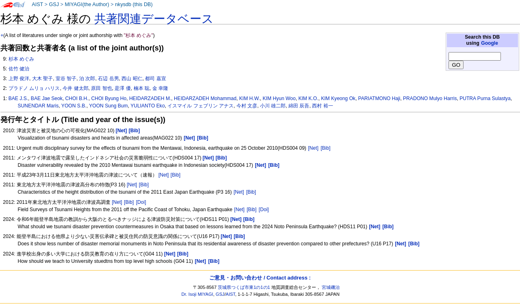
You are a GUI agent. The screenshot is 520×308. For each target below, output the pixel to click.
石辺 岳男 (108, 78)
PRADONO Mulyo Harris (430, 98)
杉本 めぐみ (21, 59)
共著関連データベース (154, 18)
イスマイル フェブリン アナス (200, 106)
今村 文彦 (246, 106)
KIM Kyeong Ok (338, 98)
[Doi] (141, 202)
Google (489, 43)
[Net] (313, 148)
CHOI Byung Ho (108, 98)
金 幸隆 (160, 88)
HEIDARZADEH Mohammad (205, 98)
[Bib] (325, 148)
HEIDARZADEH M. (150, 98)
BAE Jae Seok (47, 98)
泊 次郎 (87, 78)
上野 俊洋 (19, 78)
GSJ (54, 4)
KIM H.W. (249, 98)
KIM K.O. (308, 98)
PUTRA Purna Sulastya (485, 98)
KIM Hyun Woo (279, 98)
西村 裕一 (322, 106)
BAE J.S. (18, 98)
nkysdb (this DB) (134, 4)
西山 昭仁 (131, 78)
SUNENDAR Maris (38, 106)
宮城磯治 (331, 287)
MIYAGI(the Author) (87, 4)
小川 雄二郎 (273, 106)
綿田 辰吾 (298, 106)
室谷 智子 (66, 78)
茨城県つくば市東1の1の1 (244, 287)
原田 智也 (101, 88)
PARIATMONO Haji (379, 98)
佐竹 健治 (19, 69)
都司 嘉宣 (155, 78)
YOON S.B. (74, 106)
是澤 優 (122, 88)
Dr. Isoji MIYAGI (197, 294)
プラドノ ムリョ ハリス (34, 88)
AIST (37, 4)
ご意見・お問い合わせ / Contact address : (259, 278)
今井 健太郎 (75, 88)
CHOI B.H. (77, 98)
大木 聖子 (42, 78)
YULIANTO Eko (147, 106)
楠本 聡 (142, 88)
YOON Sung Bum (108, 106)
